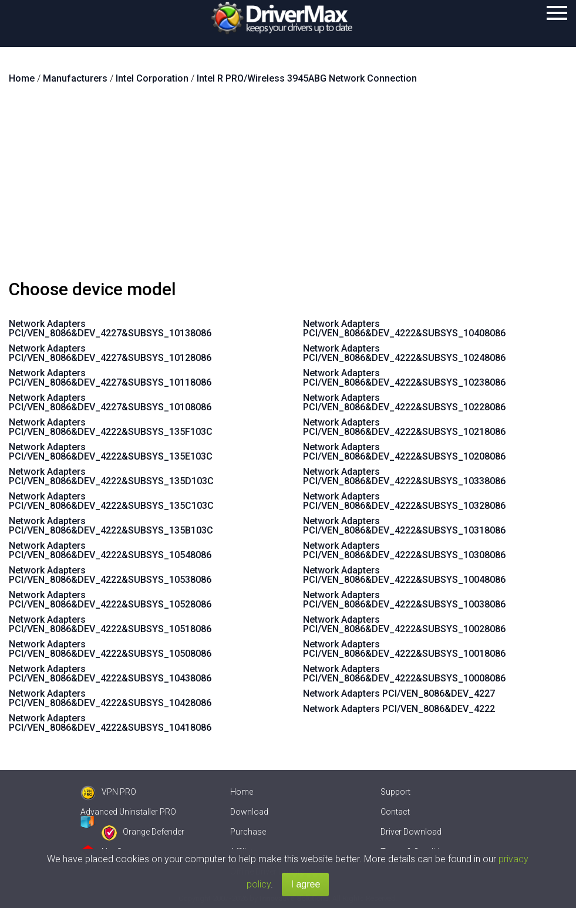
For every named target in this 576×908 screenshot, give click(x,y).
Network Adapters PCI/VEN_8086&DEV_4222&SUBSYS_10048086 (404, 575)
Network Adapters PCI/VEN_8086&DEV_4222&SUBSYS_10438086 (110, 673)
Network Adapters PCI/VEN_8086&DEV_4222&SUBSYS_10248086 (404, 353)
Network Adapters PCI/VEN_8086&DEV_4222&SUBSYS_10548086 (110, 550)
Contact (395, 812)
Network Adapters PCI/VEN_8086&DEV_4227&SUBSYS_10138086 (110, 328)
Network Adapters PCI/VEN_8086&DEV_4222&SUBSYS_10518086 (110, 624)
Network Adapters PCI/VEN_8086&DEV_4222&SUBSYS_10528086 (110, 599)
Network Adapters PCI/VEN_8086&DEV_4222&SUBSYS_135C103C (111, 501)
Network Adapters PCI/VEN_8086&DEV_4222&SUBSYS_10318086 (404, 525)
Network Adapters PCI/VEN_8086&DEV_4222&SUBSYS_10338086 (404, 476)
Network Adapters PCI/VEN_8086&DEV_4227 (399, 693)
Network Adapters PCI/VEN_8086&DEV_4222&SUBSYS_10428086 (110, 698)
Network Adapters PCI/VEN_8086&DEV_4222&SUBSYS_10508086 (110, 649)
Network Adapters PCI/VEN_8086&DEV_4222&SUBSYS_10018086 (404, 649)
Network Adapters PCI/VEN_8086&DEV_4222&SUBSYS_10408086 (404, 328)
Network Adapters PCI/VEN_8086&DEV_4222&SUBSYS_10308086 (404, 550)
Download (249, 812)
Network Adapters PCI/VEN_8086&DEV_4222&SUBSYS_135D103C (111, 476)
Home (241, 792)
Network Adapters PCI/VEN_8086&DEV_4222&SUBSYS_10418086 (110, 723)
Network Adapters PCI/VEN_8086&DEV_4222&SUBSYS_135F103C (111, 427)
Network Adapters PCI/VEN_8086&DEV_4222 (399, 708)
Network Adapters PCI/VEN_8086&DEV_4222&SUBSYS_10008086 (404, 673)
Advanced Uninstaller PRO (128, 812)
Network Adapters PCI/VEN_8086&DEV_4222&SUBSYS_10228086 (404, 402)
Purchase (248, 832)
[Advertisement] (288, 186)
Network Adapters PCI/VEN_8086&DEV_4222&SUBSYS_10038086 (404, 599)
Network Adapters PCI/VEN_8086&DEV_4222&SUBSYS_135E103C (111, 451)
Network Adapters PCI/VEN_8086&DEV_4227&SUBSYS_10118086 (110, 377)
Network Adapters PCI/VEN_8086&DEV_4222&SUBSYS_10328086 (404, 501)
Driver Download (411, 832)
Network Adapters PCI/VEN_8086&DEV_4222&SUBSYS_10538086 (110, 575)
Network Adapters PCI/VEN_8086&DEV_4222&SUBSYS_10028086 (404, 624)
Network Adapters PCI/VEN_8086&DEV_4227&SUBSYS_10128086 (110, 353)
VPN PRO (108, 792)
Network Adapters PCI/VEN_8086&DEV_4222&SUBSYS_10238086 (404, 377)
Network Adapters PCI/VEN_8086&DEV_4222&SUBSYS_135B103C (111, 525)
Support (395, 792)
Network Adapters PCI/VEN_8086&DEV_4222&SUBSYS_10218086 (404, 427)
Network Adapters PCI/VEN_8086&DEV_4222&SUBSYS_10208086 (404, 451)
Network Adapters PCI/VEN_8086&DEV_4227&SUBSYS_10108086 (110, 402)
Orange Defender (143, 832)
